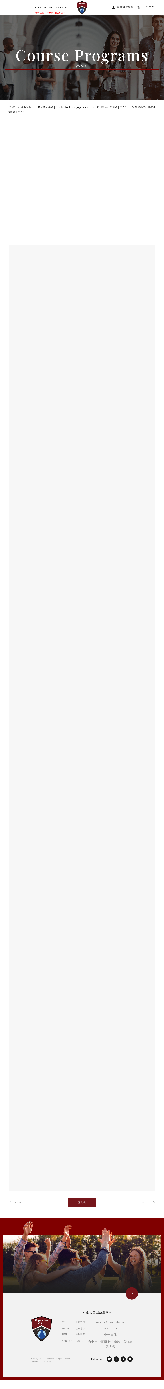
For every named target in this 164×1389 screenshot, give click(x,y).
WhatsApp (61, 7)
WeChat (48, 7)
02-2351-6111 (110, 1328)
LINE (38, 7)
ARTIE (50, 1361)
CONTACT (26, 7)
